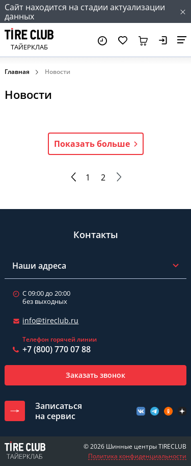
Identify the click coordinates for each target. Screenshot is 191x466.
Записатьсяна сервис (58, 411)
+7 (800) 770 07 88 (56, 349)
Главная (17, 71)
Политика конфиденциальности (137, 456)
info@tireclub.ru (50, 320)
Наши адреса (39, 265)
